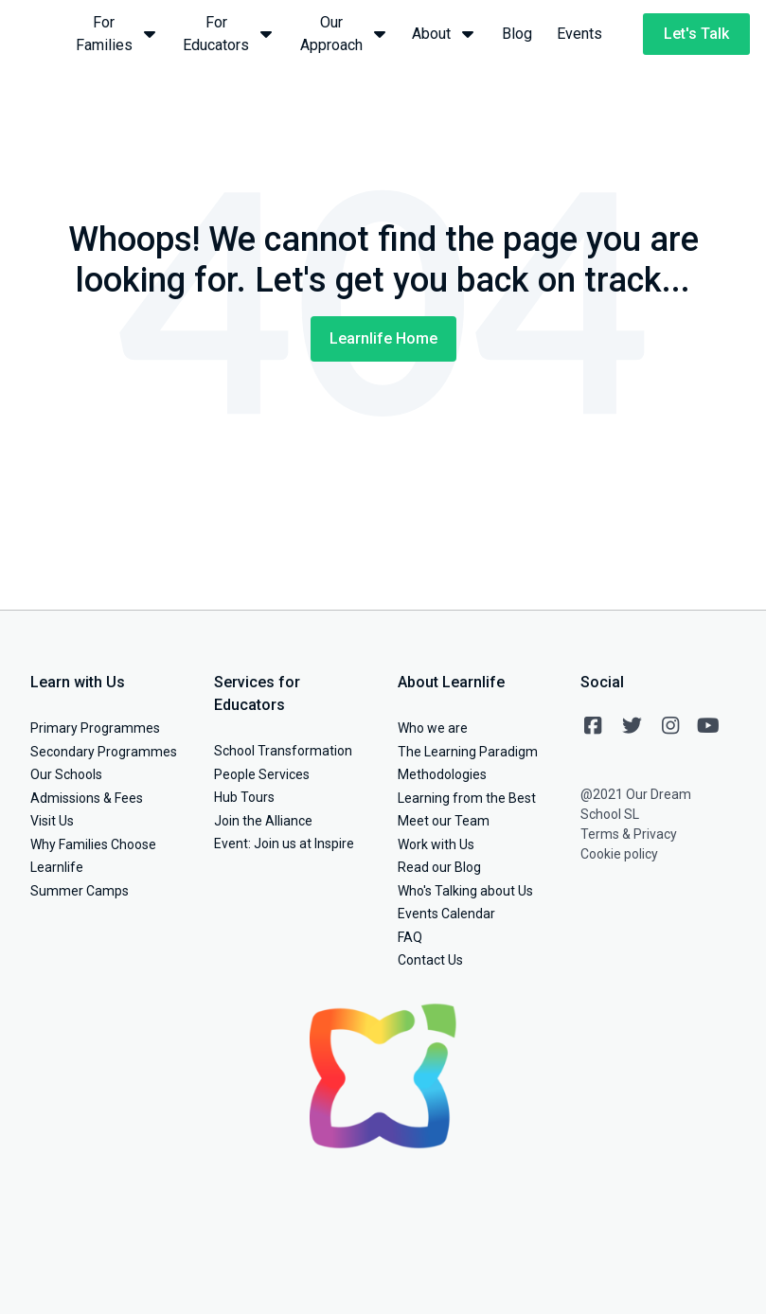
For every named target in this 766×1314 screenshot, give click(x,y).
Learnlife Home (383, 338)
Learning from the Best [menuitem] (467, 798)
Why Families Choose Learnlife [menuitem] (93, 856)
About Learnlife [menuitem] (451, 682)
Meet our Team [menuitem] (444, 820)
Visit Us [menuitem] (52, 820)
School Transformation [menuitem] (283, 750)
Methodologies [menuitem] (442, 774)
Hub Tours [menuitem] (244, 797)
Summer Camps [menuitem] (79, 890)
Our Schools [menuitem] (66, 774)
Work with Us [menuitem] (436, 844)
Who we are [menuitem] (433, 728)
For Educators (228, 33)
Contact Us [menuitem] (430, 960)
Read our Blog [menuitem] (439, 867)
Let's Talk (696, 34)
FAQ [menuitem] (410, 937)
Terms (599, 834)
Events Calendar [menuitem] (446, 913)
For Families (116, 33)
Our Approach (343, 33)
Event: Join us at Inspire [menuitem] (284, 843)
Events (579, 34)
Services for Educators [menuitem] (257, 693)
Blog (517, 34)
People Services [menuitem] (262, 774)
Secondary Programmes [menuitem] (103, 751)
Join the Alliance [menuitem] (263, 820)
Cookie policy (619, 853)
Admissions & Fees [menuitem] (86, 798)
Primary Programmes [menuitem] (95, 728)
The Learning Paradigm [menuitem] (468, 751)
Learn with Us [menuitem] (77, 682)
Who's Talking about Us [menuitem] (465, 890)
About (444, 33)
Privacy (655, 834)
